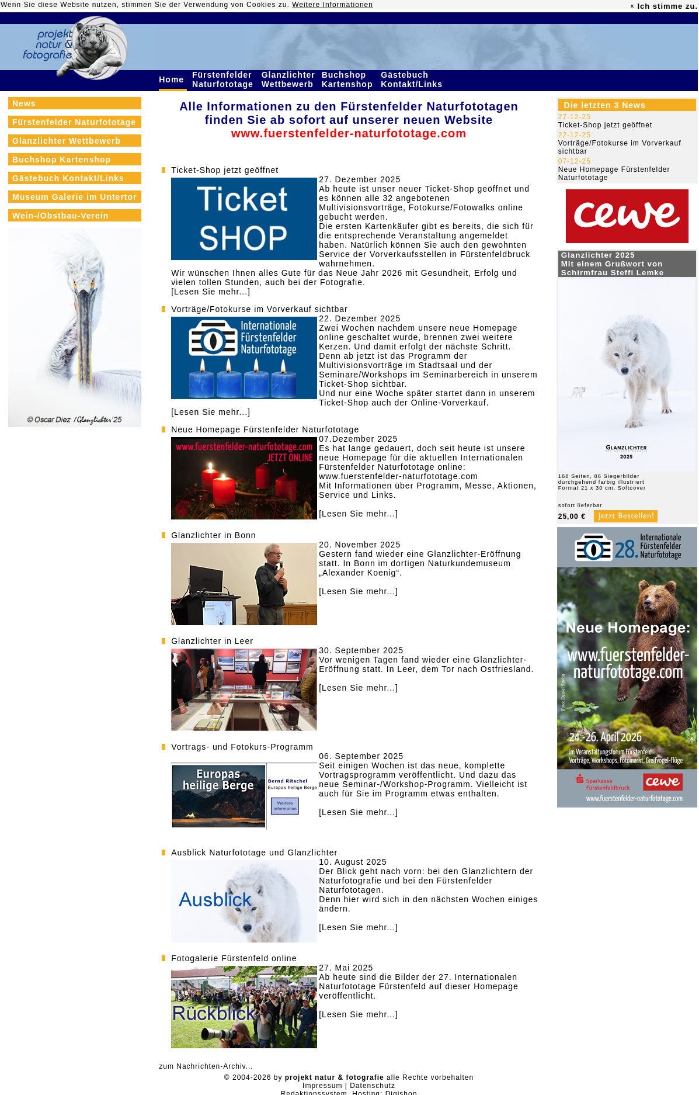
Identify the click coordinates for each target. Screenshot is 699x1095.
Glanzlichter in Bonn (213, 535)
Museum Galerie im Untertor (74, 197)
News (24, 103)
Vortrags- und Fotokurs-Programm (242, 746)
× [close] (632, 6)
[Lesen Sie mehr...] (211, 291)
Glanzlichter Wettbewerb (289, 79)
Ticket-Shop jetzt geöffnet (225, 170)
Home (173, 79)
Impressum (322, 1086)
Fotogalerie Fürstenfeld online (234, 958)
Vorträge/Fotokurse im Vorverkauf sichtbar (259, 309)
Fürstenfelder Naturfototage (224, 79)
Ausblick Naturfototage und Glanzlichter (254, 852)
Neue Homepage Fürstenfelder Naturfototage (265, 429)
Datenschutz (372, 1086)
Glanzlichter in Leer (212, 641)
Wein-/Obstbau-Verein (60, 215)
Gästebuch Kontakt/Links (413, 79)
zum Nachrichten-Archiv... (206, 1066)
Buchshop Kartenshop (349, 79)
